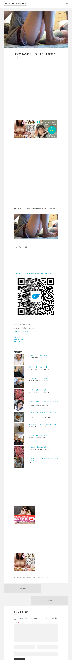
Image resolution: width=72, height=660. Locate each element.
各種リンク (17, 341)
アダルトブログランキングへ (22, 331)
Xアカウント (17, 338)
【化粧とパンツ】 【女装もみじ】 (39, 378)
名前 (15, 633)
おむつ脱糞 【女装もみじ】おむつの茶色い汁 (43, 424)
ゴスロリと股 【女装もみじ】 (38, 367)
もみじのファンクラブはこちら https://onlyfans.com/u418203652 (32, 273)
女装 (27, 577)
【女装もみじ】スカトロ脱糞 (37, 447)
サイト (15, 640)
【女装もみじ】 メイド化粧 (37, 390)
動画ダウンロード (19, 340)
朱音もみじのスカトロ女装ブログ (15, 4)
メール (38, 633)
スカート (35, 577)
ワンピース (41, 577)
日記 (30, 577)
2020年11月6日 (17, 577)
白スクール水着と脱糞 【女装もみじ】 (41, 436)
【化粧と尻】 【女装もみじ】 (38, 356)
